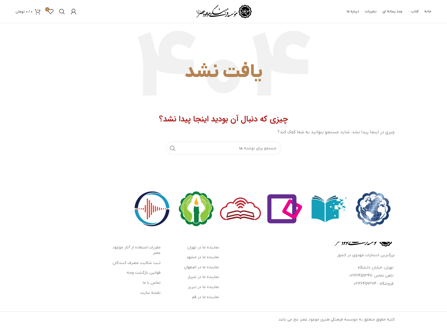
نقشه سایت (150, 293)
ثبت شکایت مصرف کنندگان (137, 263)
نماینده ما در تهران (203, 247)
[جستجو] (62, 11)
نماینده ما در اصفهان (201, 267)
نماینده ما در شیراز (203, 277)
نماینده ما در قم (205, 297)
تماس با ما (152, 282)
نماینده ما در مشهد (202, 257)
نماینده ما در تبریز (203, 287)
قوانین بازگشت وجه (144, 272)
